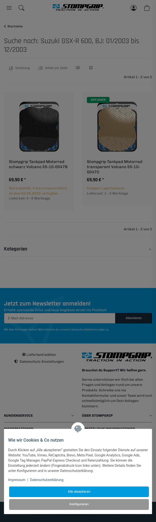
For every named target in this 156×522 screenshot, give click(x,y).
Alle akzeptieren (79, 491)
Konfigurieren (79, 504)
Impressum (16, 480)
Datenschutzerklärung (46, 480)
